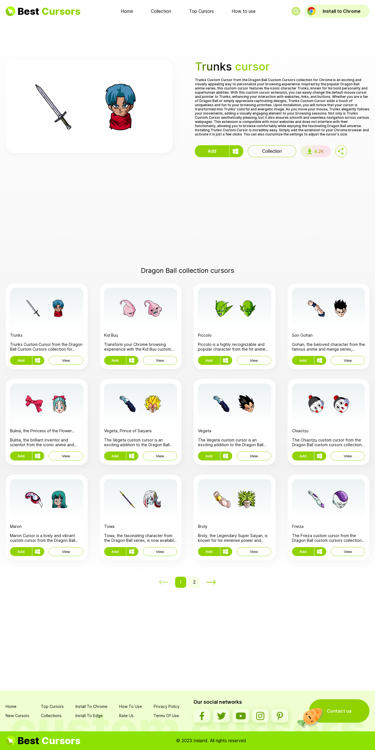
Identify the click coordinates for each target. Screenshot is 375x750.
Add (212, 151)
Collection (161, 11)
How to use (244, 11)
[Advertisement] (187, 38)
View (66, 360)
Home (127, 11)
